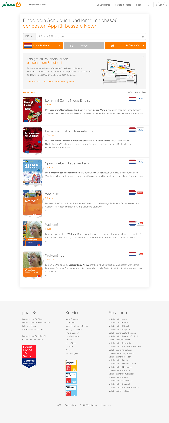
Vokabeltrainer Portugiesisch (121, 373)
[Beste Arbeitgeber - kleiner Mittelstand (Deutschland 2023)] (85, 390)
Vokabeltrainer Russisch (119, 377)
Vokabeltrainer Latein (118, 360)
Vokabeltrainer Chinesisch (120, 322)
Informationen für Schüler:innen (36, 322)
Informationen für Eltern (32, 319)
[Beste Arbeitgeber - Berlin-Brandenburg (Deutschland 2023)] (85, 365)
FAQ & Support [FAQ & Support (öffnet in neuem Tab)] (72, 332)
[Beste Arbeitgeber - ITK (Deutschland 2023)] (85, 378)
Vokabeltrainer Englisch (119, 329)
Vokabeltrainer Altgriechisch (121, 353)
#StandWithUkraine (37, 4)
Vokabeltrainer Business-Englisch (123, 336)
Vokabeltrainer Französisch (121, 343)
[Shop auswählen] (29, 36)
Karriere (69, 346)
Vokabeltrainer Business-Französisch (125, 346)
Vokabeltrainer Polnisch (119, 370)
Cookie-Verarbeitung (89, 405)
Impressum (106, 405)
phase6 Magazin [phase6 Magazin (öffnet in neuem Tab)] (73, 319)
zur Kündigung (72, 336)
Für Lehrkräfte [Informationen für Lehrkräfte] (103, 4)
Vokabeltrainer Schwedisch (121, 380)
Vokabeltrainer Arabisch (119, 319)
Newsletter (70, 322)
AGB (59, 405)
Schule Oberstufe (122, 45)
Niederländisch (36, 45)
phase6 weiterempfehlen (77, 326)
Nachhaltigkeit (72, 353)
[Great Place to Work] (29, 356)
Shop (138, 4)
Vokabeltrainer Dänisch (119, 326)
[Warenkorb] (148, 4)
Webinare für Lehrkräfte (32, 339)
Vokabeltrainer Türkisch (119, 390)
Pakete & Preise (123, 4)
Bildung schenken (74, 329)
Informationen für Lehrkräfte (34, 336)
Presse (69, 350)
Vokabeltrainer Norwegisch (121, 367)
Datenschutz (70, 405)
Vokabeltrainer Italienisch (120, 356)
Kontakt (69, 339)
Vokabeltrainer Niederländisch (122, 363)
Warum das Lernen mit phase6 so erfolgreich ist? (52, 81)
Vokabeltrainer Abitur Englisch (122, 332)
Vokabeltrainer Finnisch (119, 339)
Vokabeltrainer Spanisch (119, 384)
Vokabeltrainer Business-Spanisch (124, 387)
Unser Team (71, 343)
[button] (84, 110)
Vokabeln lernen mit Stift (33, 329)
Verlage (76, 45)
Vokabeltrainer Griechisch (120, 350)
